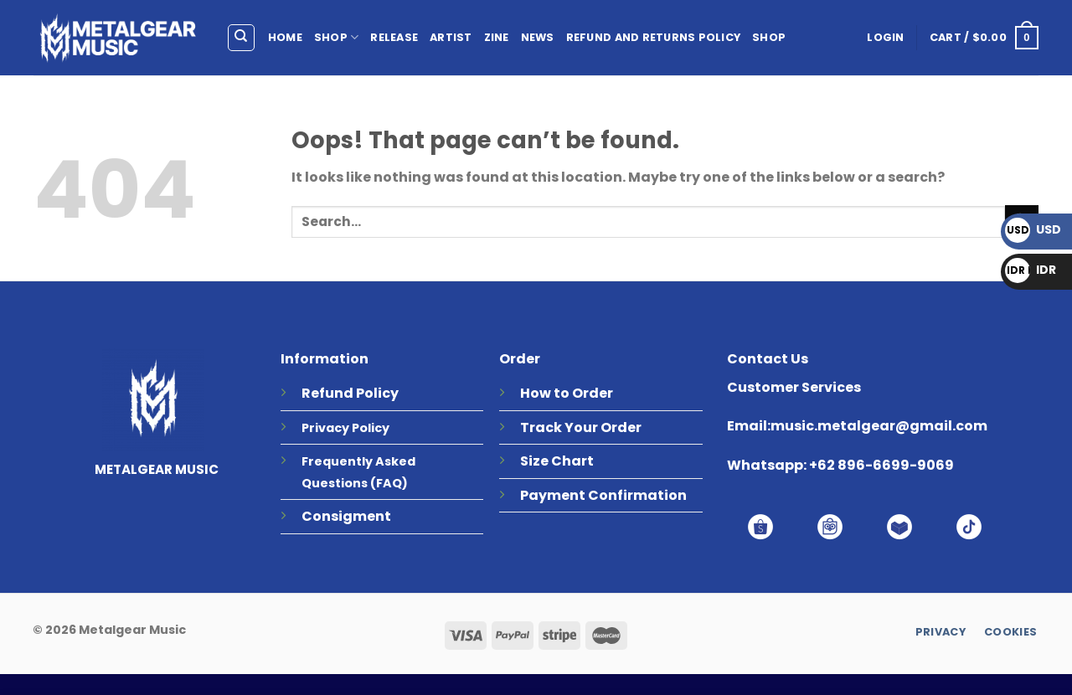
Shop (769, 37)
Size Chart (557, 461)
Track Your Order (581, 427)
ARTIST (451, 37)
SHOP (336, 37)
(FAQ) (389, 483)
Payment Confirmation (603, 495)
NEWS (537, 37)
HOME (285, 37)
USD (1033, 229)
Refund (327, 393)
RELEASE (394, 37)
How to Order (566, 393)
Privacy (325, 428)
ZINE (496, 37)
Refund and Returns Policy (653, 37)
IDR (1030, 269)
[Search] (241, 37)
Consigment (346, 516)
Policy (377, 393)
